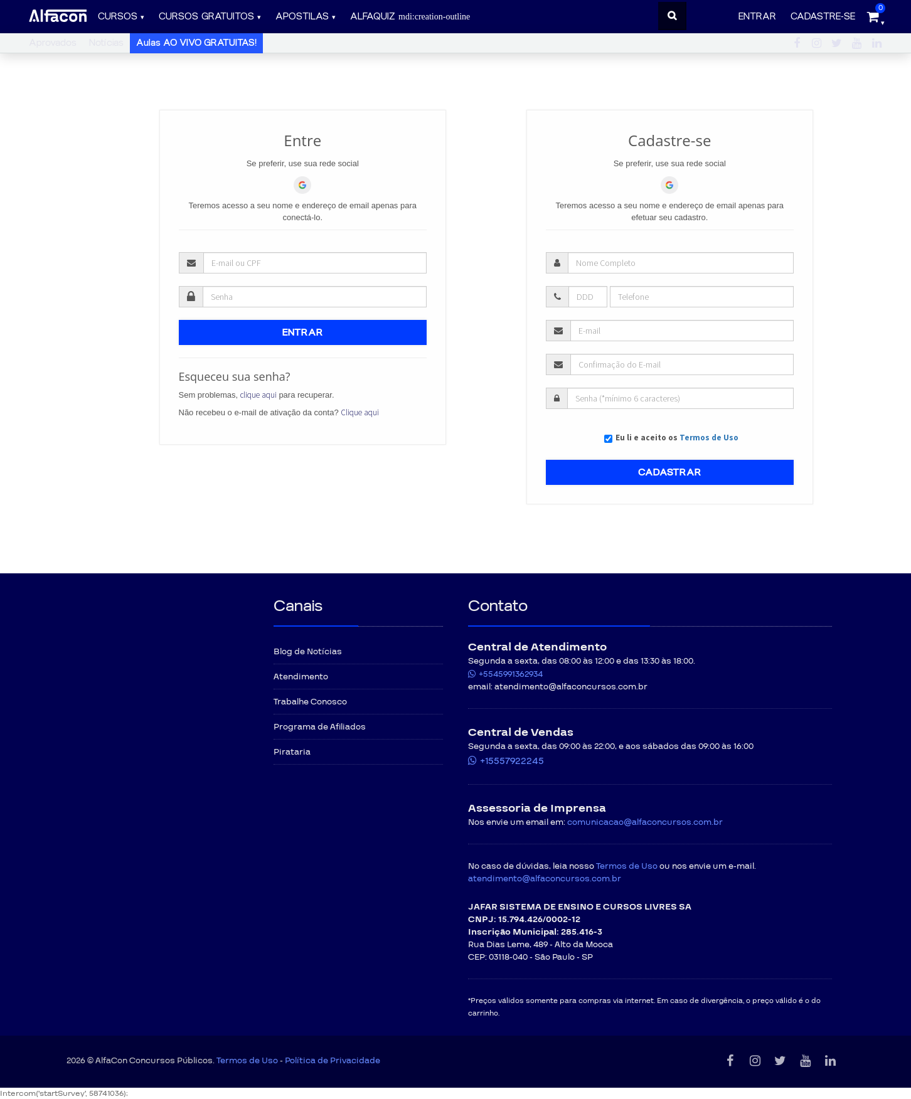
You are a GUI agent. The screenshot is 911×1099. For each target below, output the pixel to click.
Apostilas (302, 16)
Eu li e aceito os (676, 437)
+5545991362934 (511, 674)
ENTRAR (302, 332)
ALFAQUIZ (410, 16)
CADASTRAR (669, 472)
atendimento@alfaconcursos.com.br (544, 879)
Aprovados (53, 43)
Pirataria (292, 752)
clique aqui (258, 395)
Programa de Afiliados (320, 727)
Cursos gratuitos (206, 16)
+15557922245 (512, 761)
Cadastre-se (823, 16)
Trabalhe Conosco (310, 702)
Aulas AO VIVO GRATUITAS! (196, 43)
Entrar (757, 16)
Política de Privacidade (332, 1060)
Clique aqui (360, 412)
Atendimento (301, 677)
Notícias (106, 43)
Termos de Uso (708, 437)
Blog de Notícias (308, 651)
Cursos (117, 16)
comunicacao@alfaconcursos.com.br (645, 822)
